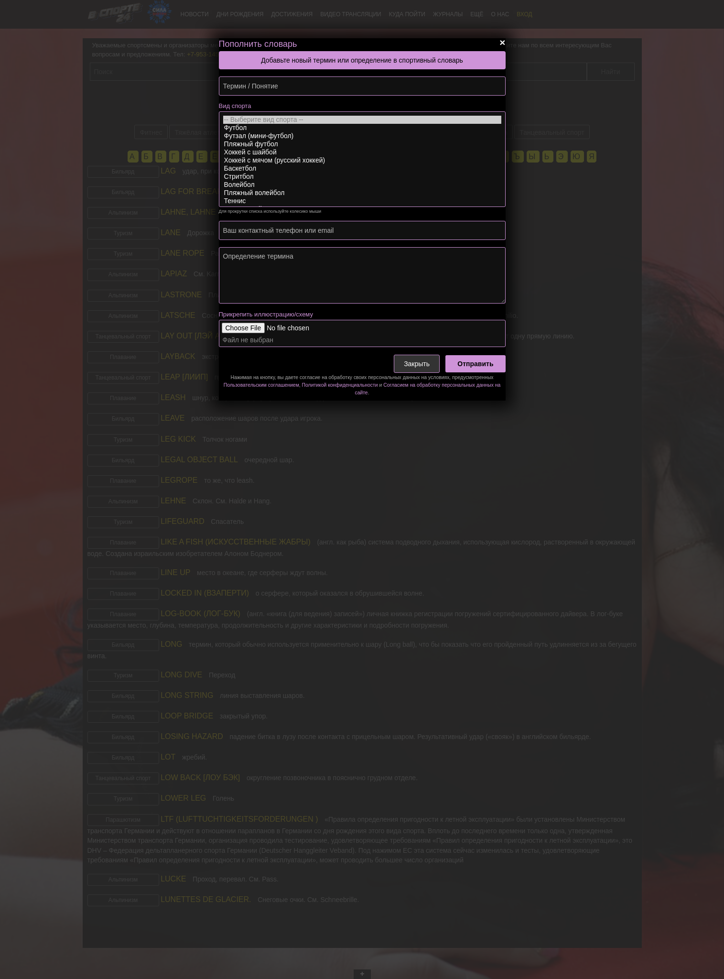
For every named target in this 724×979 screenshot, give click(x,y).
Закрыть (417, 364)
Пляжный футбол (362, 144)
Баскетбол (362, 168)
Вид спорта (235, 106)
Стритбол (362, 177)
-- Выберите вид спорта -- (362, 120)
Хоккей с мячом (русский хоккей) (362, 160)
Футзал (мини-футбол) (362, 136)
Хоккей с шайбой (362, 152)
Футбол (362, 128)
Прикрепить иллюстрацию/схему (266, 314)
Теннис (362, 201)
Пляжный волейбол (362, 193)
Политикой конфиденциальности (340, 385)
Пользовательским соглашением (261, 385)
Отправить (475, 364)
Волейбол (362, 185)
